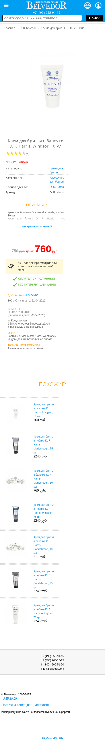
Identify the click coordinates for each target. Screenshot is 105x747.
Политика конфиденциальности (25, 705)
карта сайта (10, 697)
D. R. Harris (57, 187)
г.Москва (32, 295)
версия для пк (52, 737)
